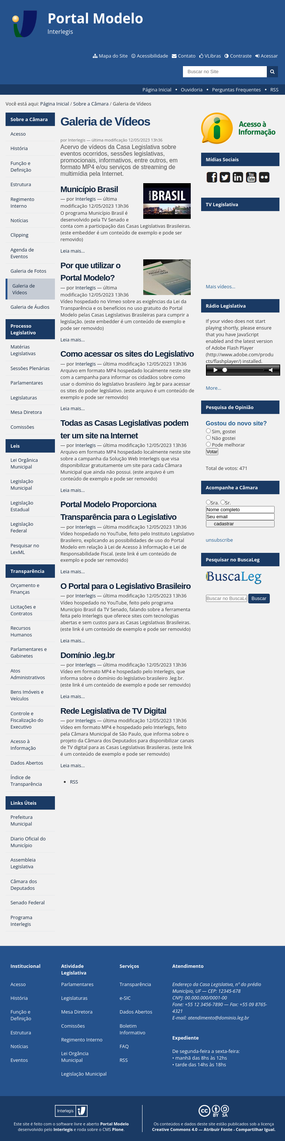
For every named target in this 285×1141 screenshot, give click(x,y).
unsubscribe (219, 540)
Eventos (19, 1060)
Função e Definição (20, 1015)
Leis (15, 446)
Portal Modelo (114, 1124)
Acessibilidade (152, 55)
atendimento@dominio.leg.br (218, 1017)
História (19, 998)
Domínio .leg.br (87, 655)
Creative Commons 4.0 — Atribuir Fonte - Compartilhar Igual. (214, 1129)
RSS (274, 89)
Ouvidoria (192, 89)
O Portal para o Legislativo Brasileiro (125, 586)
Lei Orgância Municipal (75, 1056)
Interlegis (85, 198)
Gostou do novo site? (236, 423)
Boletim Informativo (132, 1029)
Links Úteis (23, 803)
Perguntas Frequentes (236, 89)
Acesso (18, 984)
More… (214, 388)
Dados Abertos (135, 1011)
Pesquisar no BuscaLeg (233, 559)
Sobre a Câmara (90, 103)
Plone (118, 1129)
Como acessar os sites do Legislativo (127, 354)
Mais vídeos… (221, 286)
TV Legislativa (222, 204)
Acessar (269, 55)
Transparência (27, 571)
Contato (187, 55)
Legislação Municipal (84, 1073)
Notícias (19, 1046)
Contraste (241, 55)
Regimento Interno (82, 1039)
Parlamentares (77, 984)
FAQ (124, 1046)
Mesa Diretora (77, 1011)
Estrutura (20, 1032)
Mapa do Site (113, 55)
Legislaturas (74, 998)
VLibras (213, 55)
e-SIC (125, 998)
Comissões (73, 1025)
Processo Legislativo (23, 329)
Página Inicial (156, 89)
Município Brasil (89, 189)
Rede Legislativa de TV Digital (113, 711)
